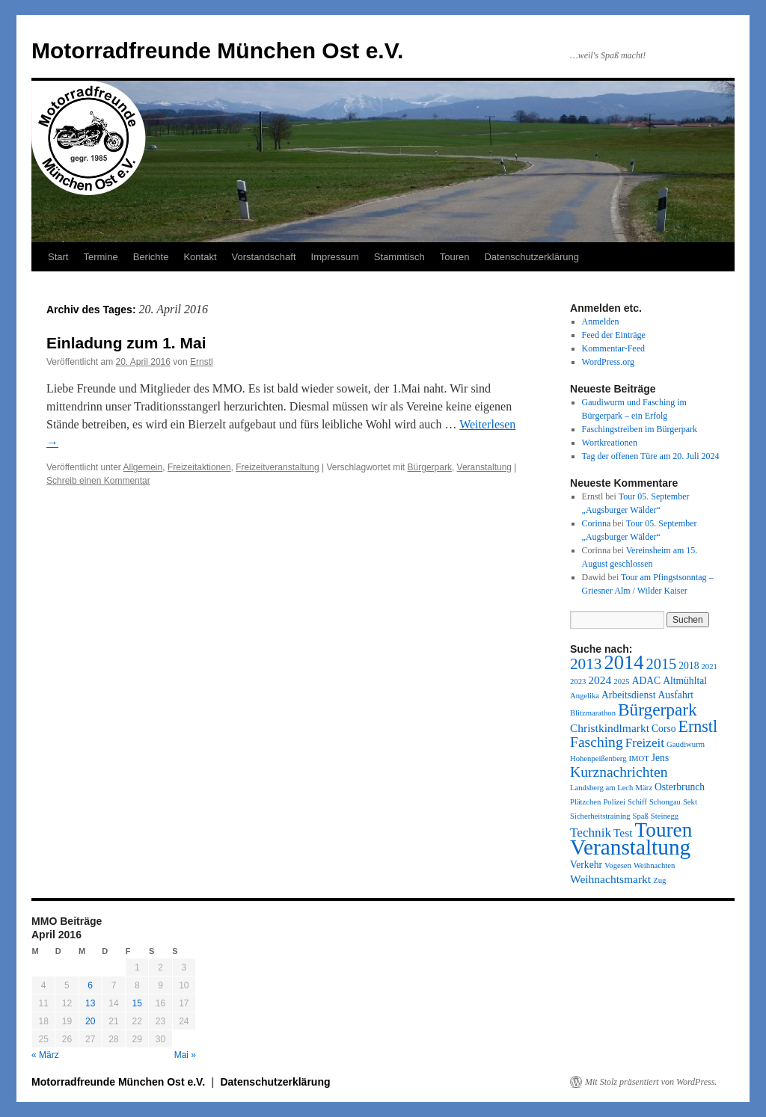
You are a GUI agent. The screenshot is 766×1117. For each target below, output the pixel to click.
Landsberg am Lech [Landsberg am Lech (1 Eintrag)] (601, 788)
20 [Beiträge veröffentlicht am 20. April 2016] (90, 1021)
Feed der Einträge (614, 335)
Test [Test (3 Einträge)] (623, 832)
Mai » (185, 1055)
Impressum (335, 256)
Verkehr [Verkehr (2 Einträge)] (586, 864)
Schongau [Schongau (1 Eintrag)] (665, 802)
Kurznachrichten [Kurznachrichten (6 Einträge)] (618, 772)
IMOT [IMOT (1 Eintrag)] (639, 758)
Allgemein (143, 467)
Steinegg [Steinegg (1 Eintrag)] (664, 816)
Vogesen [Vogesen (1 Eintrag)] (617, 865)
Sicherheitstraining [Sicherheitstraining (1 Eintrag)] (600, 816)
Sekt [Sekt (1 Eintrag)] (690, 802)
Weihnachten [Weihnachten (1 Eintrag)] (654, 865)
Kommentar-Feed (613, 348)
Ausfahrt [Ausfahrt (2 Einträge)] (675, 695)
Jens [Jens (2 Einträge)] (660, 757)
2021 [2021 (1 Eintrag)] (709, 666)
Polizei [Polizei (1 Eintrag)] (614, 802)
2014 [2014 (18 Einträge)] (623, 662)
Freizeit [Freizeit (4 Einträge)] (644, 743)
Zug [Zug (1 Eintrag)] (659, 880)
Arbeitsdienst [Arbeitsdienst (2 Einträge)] (628, 695)
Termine (100, 256)
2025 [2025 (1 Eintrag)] (621, 681)
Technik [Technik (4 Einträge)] (590, 832)
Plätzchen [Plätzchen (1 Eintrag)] (585, 802)
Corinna (596, 523)
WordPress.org (608, 362)
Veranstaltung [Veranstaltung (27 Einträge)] (630, 847)
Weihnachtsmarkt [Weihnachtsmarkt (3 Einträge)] (610, 879)
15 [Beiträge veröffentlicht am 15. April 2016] (137, 1003)
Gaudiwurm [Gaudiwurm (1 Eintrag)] (686, 744)
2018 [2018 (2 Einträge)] (688, 665)
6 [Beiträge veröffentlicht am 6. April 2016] (90, 985)
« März (45, 1055)
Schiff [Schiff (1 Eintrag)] (637, 802)
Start (58, 256)
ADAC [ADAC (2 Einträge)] (646, 680)
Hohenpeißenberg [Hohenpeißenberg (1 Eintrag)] (598, 758)
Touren (455, 256)
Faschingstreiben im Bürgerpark (639, 429)
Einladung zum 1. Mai (126, 342)
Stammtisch (399, 256)
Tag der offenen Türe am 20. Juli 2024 (651, 456)
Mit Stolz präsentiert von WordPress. (651, 1082)
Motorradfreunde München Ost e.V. (217, 50)
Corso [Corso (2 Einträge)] (663, 728)
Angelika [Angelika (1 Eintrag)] (584, 696)
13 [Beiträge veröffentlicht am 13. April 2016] (90, 1003)
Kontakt (199, 256)
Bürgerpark (430, 467)
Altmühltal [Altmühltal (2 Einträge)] (685, 680)
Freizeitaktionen (199, 467)
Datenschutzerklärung (531, 256)
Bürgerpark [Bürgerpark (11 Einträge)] (657, 709)
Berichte (151, 256)
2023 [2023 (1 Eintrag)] (578, 681)
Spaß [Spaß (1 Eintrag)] (641, 816)
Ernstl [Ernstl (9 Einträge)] (697, 726)
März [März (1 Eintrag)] (643, 788)
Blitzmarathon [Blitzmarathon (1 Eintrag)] (593, 713)
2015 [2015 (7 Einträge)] (661, 664)
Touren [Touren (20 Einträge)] (664, 830)
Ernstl (201, 362)
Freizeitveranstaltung (277, 467)
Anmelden (600, 321)
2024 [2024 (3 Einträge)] (599, 680)
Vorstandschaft (264, 256)
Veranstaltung (484, 467)
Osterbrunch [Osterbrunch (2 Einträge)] (680, 787)
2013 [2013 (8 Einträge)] (585, 664)
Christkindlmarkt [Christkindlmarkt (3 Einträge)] (609, 727)
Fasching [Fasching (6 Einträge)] (596, 742)
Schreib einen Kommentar (98, 481)
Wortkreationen (609, 442)
